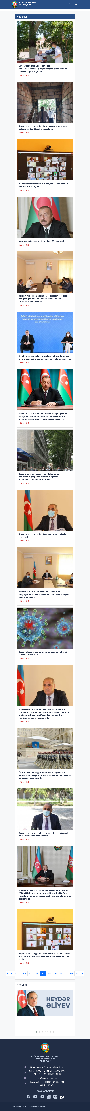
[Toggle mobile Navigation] (76, 4)
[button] (36, 1032)
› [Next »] (82, 973)
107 (55, 973)
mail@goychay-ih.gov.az (47, 1078)
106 (49, 973)
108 (61, 973)
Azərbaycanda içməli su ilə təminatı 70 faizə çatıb (42, 241)
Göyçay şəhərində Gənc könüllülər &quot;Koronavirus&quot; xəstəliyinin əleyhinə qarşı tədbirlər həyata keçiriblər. (43, 69)
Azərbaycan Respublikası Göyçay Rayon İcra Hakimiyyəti (27, 4)
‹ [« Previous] (7, 973)
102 (24, 973)
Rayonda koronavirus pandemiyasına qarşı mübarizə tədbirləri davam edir (43, 653)
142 (71, 973)
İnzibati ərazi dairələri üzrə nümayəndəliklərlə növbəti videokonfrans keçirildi (43, 185)
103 (30, 973)
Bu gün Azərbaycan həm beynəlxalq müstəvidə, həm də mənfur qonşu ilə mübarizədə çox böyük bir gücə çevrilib (45, 357)
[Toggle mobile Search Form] (70, 4)
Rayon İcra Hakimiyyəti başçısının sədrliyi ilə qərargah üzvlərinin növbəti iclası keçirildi (43, 834)
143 (77, 973)
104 (36, 973)
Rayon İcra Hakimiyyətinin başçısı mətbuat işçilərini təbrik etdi (42, 535)
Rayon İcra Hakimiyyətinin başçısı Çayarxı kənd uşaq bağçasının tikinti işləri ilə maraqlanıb (43, 127)
